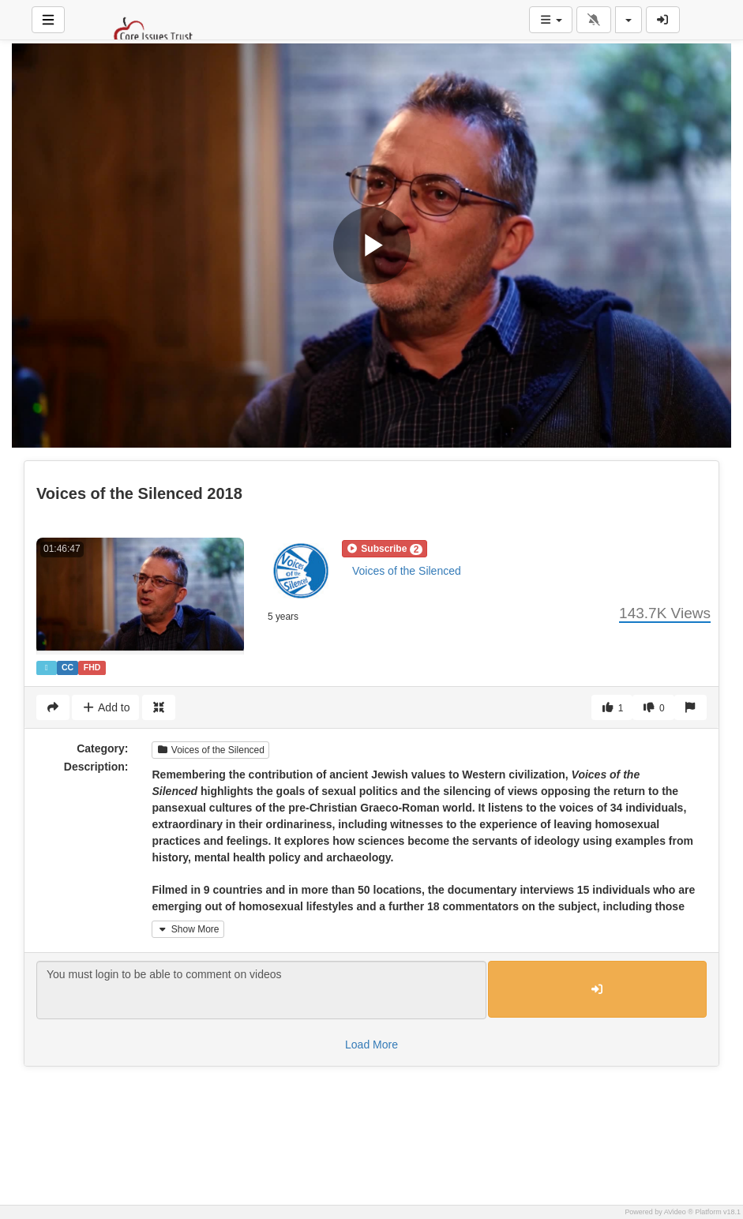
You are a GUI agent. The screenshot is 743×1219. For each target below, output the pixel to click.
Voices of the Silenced (406, 570)
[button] (384, 548)
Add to (105, 707)
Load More (371, 1044)
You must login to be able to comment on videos (261, 990)
